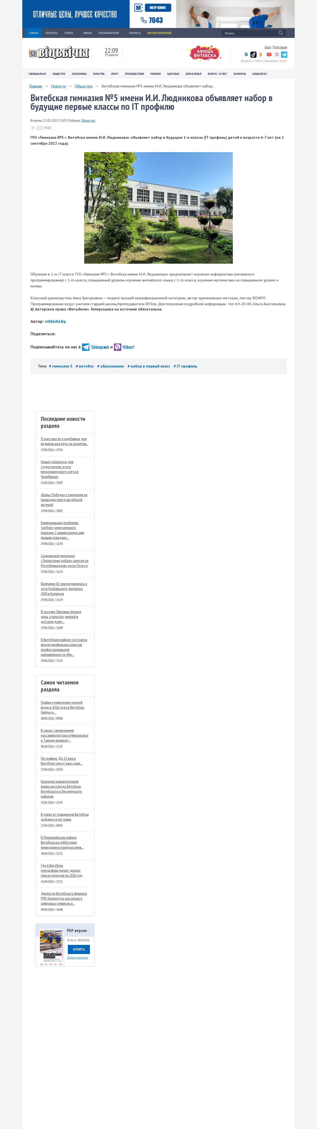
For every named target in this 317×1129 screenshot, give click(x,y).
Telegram (95, 347)
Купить (79, 949)
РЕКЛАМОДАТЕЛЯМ (110, 33)
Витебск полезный (159, 33)
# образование (111, 366)
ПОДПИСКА (51, 33)
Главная (35, 86)
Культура (99, 74)
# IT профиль (185, 366)
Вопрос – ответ (217, 74)
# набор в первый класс (149, 366)
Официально (37, 74)
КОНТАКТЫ (135, 33)
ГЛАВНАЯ (33, 33)
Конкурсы (240, 74)
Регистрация (280, 47)
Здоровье (173, 74)
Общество (59, 74)
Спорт (115, 74)
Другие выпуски (77, 957)
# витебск (85, 366)
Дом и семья (193, 74)
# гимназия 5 (61, 366)
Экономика (79, 74)
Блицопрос (259, 74)
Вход (268, 47)
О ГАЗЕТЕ (71, 33)
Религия (155, 74)
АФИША (87, 33)
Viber (123, 347)
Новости (58, 86)
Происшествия (134, 74)
